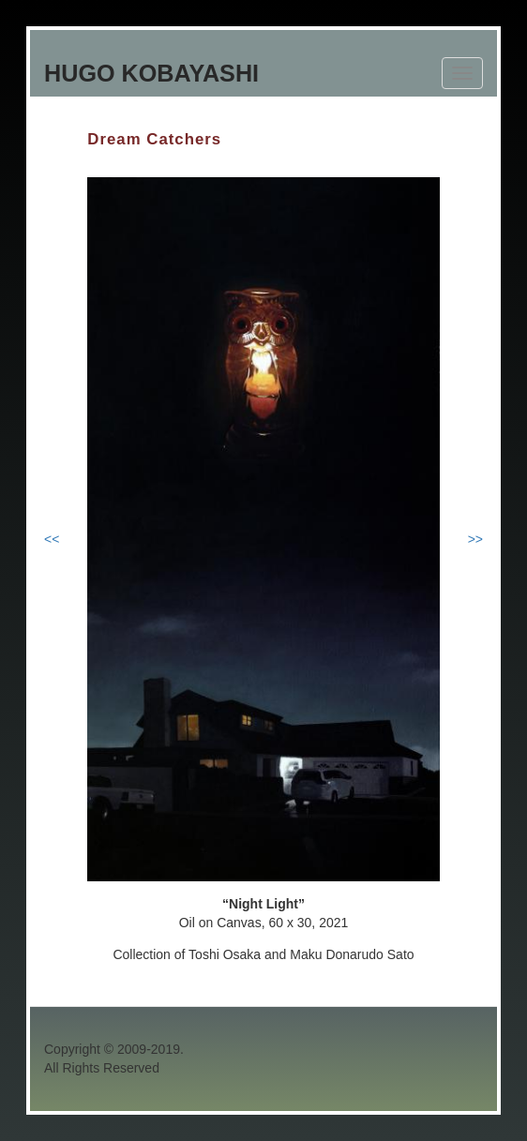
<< (51, 539)
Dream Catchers (154, 139)
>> (475, 539)
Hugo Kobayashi (151, 73)
